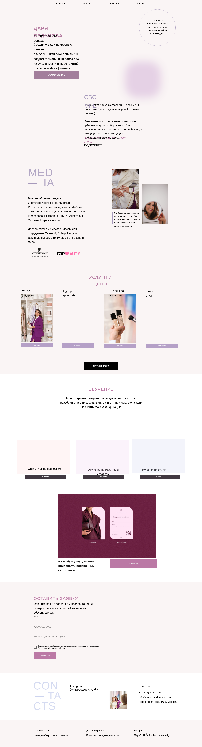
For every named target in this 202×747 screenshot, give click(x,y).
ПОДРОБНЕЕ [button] (93, 145)
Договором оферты (57, 648)
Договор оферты (95, 730)
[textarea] (67, 638)
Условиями (42, 648)
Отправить (45, 655)
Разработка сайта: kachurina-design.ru (153, 735)
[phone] (67, 627)
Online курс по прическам (44, 468)
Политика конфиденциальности (102, 735)
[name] (67, 616)
